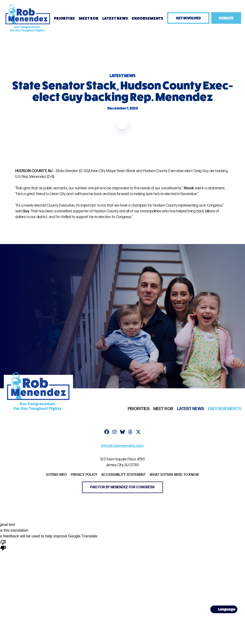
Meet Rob (88, 18)
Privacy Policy (84, 475)
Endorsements (147, 18)
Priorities (64, 18)
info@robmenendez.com (122, 446)
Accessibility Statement (123, 475)
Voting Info (56, 475)
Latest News (115, 18)
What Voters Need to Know (174, 475)
